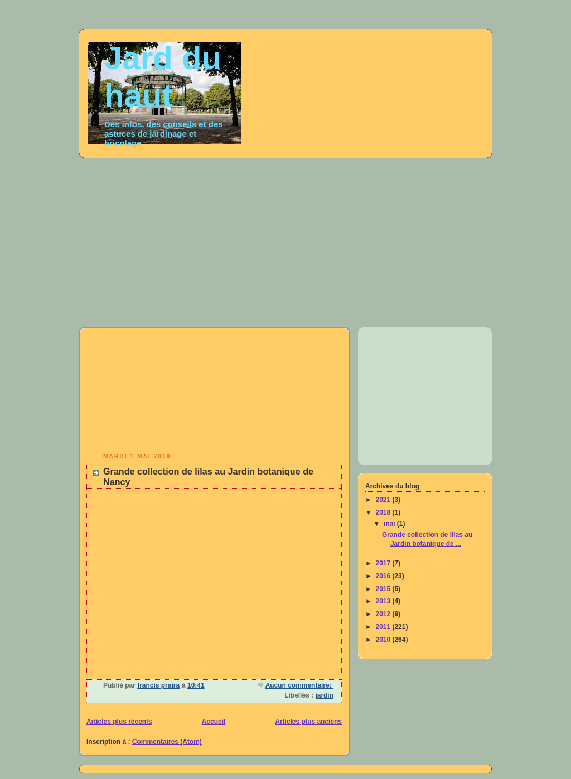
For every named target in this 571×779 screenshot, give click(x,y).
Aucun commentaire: (299, 685)
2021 (384, 500)
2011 (384, 627)
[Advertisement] (325, 239)
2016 (384, 576)
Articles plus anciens (308, 721)
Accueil (214, 721)
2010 (384, 639)
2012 (384, 614)
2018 (384, 512)
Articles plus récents (119, 721)
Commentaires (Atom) (167, 742)
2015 (384, 589)
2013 (384, 601)
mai (390, 524)
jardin (324, 695)
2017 (384, 563)
